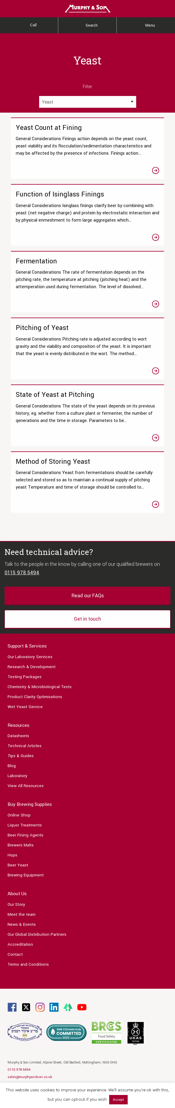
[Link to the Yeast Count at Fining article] (87, 148)
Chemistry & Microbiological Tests (40, 687)
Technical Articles (25, 746)
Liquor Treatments (25, 825)
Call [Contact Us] (33, 25)
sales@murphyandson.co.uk (30, 1077)
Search (92, 25)
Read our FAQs (88, 595)
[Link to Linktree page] (67, 1007)
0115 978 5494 (22, 572)
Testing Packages (25, 677)
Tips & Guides (21, 756)
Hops (12, 855)
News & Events (22, 924)
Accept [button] (118, 1099)
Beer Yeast (18, 865)
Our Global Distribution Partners (37, 934)
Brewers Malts (21, 845)
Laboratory (17, 776)
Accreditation (20, 944)
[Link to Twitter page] (26, 1007)
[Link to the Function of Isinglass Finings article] (87, 215)
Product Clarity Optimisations (35, 697)
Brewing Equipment (26, 875)
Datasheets (18, 736)
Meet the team (21, 914)
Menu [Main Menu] (150, 25)
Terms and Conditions (28, 964)
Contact (15, 954)
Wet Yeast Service (25, 707)
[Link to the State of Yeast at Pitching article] (87, 415)
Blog (12, 766)
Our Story (16, 904)
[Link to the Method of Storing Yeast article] (87, 482)
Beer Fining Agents (25, 835)
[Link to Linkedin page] (54, 1007)
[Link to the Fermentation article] (87, 282)
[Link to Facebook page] (12, 1007)
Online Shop (19, 815)
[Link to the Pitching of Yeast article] (87, 349)
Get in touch (87, 618)
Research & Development (32, 667)
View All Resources (26, 786)
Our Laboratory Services (30, 657)
